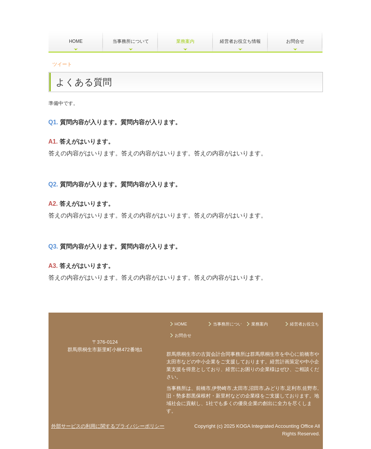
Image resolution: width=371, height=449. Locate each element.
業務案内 (185, 41)
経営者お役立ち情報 (240, 41)
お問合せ (295, 41)
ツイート (62, 64)
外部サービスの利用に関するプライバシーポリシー (107, 426)
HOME (76, 41)
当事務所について (131, 41)
